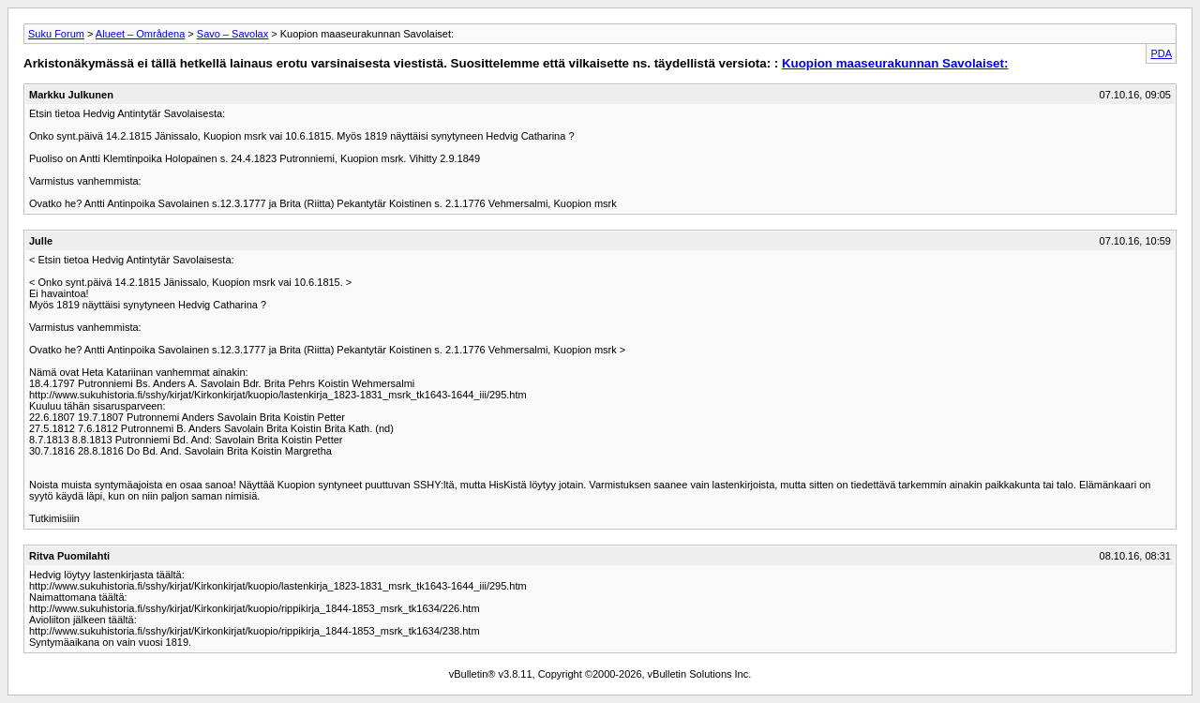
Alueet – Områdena (140, 33)
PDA (1161, 53)
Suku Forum (56, 33)
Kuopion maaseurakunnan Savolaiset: (895, 63)
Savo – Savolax (232, 33)
